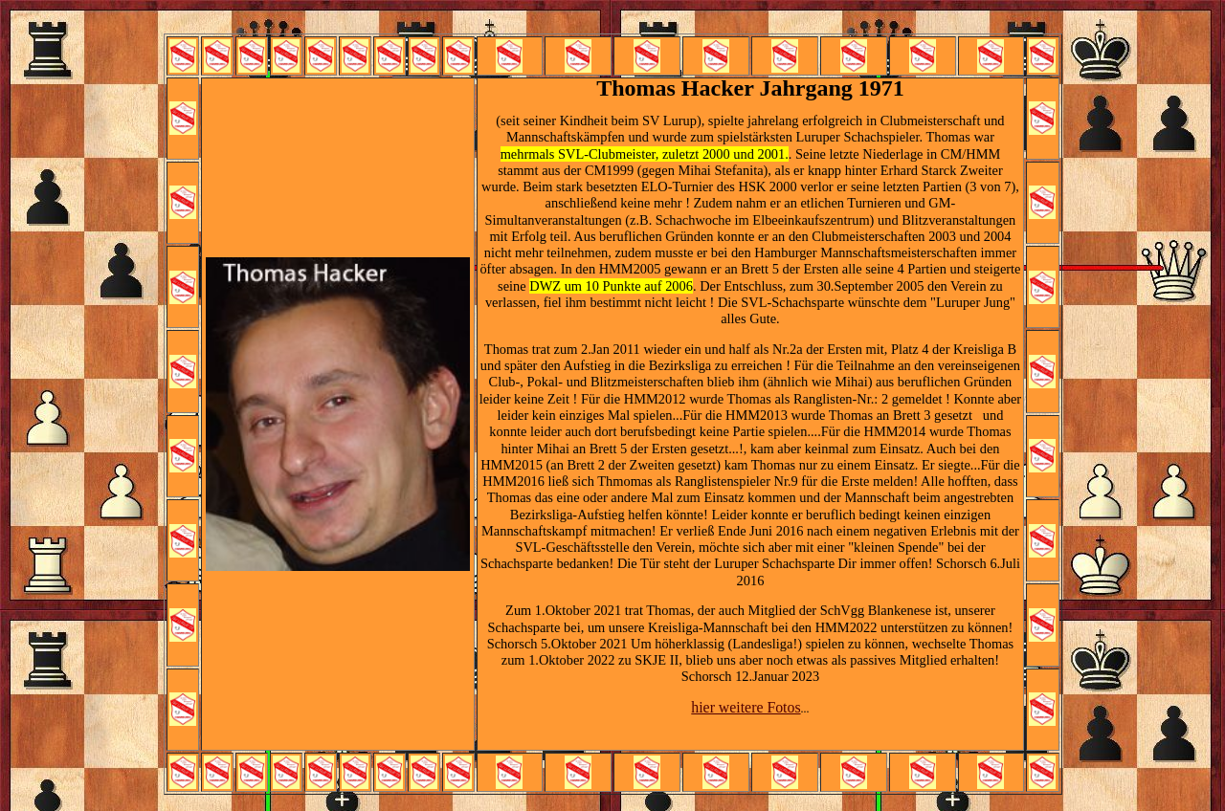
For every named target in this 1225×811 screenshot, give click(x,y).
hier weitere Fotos (745, 707)
